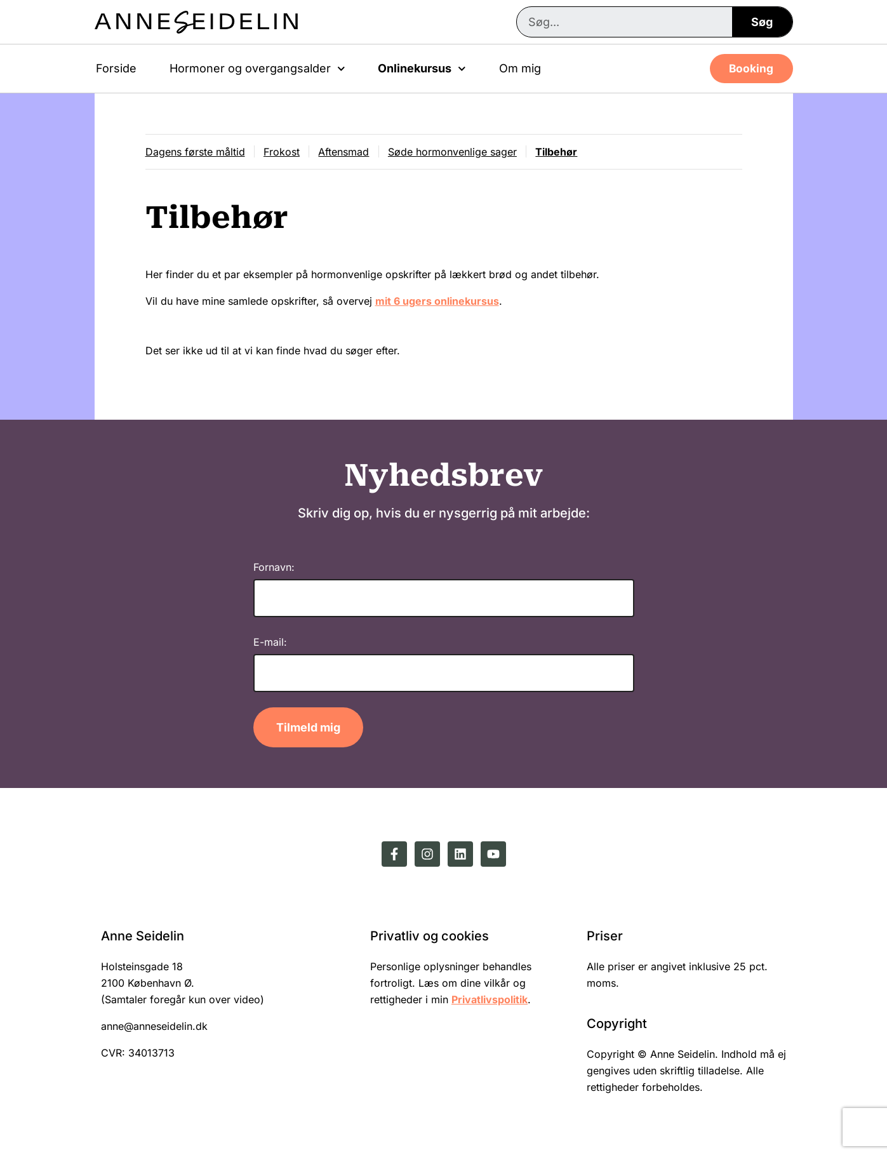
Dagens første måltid (195, 153)
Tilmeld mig (308, 730)
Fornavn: (274, 569)
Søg (762, 22)
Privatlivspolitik (489, 1002)
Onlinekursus (422, 68)
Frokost (284, 153)
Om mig (520, 68)
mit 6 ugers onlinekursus (437, 303)
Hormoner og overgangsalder (257, 68)
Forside (116, 68)
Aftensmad (348, 153)
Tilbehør (566, 153)
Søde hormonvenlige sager (459, 153)
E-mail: (270, 644)
